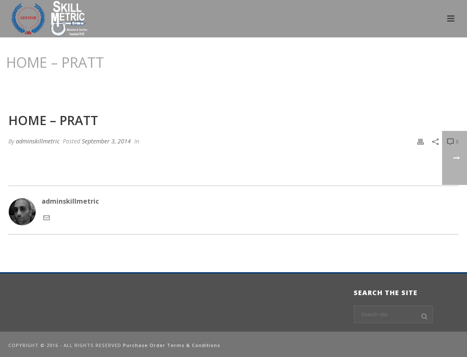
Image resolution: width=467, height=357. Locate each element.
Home (365, 83)
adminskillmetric (37, 141)
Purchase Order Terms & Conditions (171, 345)
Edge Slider (394, 83)
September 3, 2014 (106, 141)
